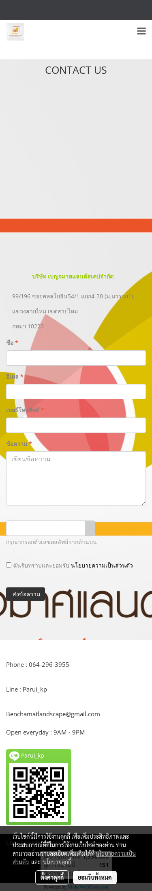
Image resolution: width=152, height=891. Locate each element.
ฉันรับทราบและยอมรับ (69, 565)
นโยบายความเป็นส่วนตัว (102, 565)
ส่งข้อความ (25, 594)
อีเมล (15, 376)
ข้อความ (19, 444)
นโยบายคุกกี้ (57, 861)
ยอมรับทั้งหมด (95, 877)
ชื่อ (12, 343)
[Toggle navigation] (141, 32)
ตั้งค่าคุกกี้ (52, 877)
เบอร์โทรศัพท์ (25, 410)
